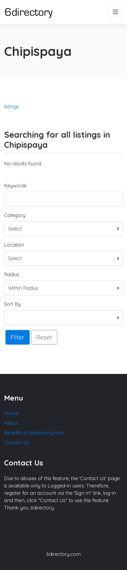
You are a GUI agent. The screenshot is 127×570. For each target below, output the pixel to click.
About (11, 423)
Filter (18, 337)
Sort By (12, 304)
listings (11, 106)
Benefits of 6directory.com (34, 433)
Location (14, 245)
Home (11, 413)
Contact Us (16, 442)
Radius (11, 274)
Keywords (15, 185)
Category (14, 215)
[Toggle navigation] (115, 12)
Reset (44, 337)
